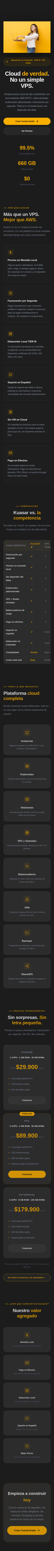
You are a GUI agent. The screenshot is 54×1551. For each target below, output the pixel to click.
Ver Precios (26, 131)
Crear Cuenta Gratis (26, 121)
